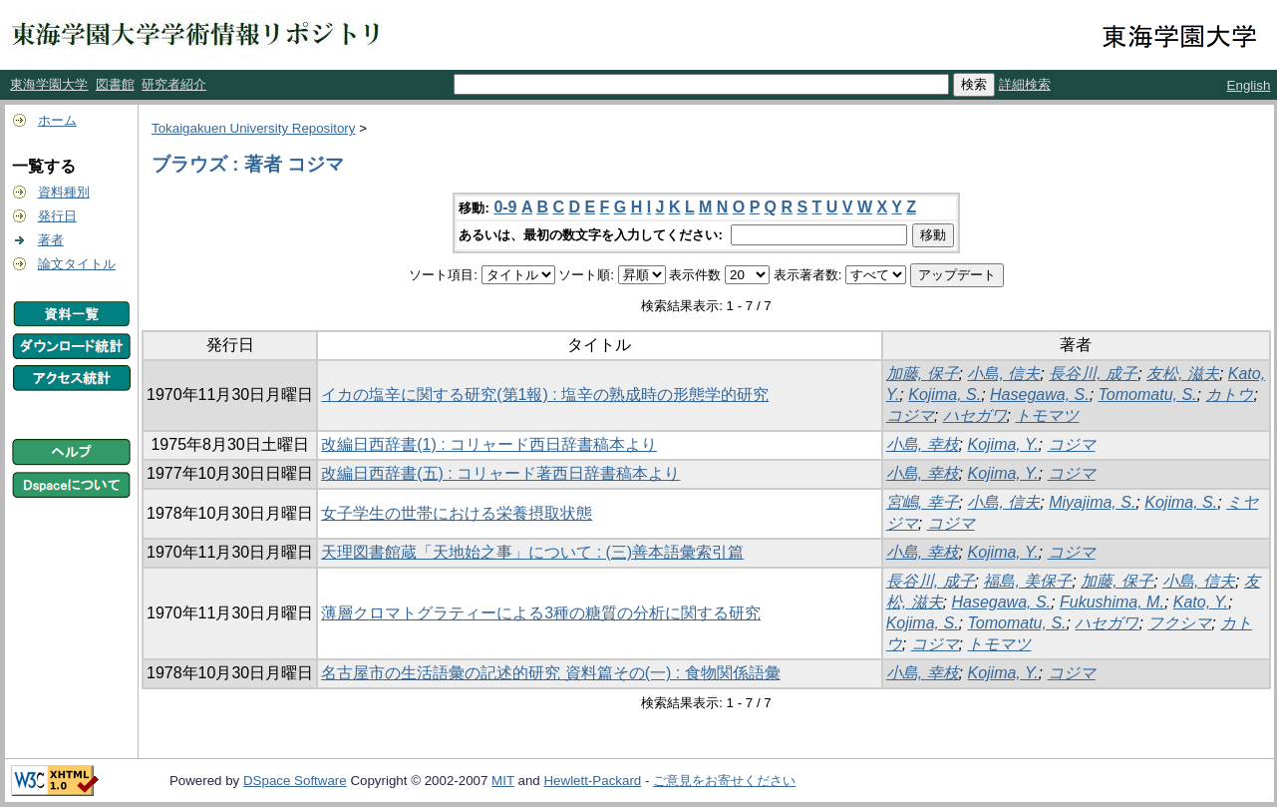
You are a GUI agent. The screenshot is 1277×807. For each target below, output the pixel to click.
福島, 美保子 (1027, 581)
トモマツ (1047, 415)
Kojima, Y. (1002, 444)
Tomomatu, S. (1148, 394)
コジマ (910, 415)
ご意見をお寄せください (724, 780)
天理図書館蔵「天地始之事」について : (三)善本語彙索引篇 (532, 552)
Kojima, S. (944, 394)
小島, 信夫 (1003, 373)
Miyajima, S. (1092, 502)
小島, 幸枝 (922, 444)
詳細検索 (1025, 84)
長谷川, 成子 (1093, 373)
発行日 (57, 215)
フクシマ (1179, 622)
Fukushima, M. (1112, 602)
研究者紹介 (174, 84)
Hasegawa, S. (1040, 394)
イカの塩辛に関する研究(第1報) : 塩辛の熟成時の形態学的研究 (545, 394)
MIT (502, 780)
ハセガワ (975, 415)
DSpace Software (295, 780)
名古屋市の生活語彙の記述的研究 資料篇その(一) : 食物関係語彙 (550, 672)
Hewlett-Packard (592, 780)
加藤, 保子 (922, 373)
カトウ (1229, 394)
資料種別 (64, 192)
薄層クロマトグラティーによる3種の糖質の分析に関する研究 (541, 613)
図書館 (115, 84)
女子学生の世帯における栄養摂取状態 (456, 513)
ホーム (57, 120)
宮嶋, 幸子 (922, 502)
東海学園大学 (49, 84)
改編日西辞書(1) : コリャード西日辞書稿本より (489, 444)
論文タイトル (77, 263)
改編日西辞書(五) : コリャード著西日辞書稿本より (500, 473)
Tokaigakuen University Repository (253, 128)
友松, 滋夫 (1182, 373)
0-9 (504, 207)
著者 (51, 239)
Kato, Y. (1200, 602)
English (1249, 85)
